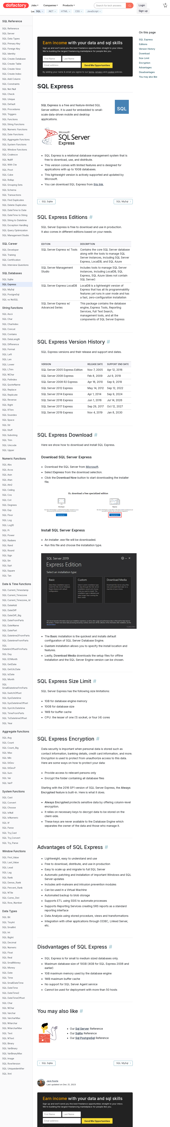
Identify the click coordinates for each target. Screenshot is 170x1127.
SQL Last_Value (10, 862)
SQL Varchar (9, 1013)
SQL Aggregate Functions (16, 139)
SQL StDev (8, 762)
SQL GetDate (9, 664)
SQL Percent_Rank (12, 887)
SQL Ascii (7, 314)
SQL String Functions (13, 124)
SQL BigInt (8, 937)
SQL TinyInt (8, 922)
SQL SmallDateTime (12, 982)
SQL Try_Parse (10, 842)
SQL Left (7, 354)
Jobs (34, 5)
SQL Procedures (11, 109)
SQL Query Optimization (15, 230)
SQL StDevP (9, 767)
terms (91, 72)
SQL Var (6, 778)
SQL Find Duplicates (13, 200)
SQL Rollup (8, 179)
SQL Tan (6, 575)
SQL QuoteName (11, 384)
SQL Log (7, 520)
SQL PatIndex (9, 379)
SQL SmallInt (9, 927)
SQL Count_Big (10, 747)
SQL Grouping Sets (12, 184)
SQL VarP (7, 783)
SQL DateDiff (9, 610)
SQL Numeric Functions (14, 129)
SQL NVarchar (9, 1023)
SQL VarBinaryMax (12, 1053)
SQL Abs (7, 464)
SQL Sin (6, 560)
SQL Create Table (11, 63)
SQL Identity (8, 53)
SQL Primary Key (11, 43)
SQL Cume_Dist (10, 897)
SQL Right (7, 404)
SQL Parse (8, 827)
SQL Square (8, 570)
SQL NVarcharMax (12, 1028)
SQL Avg (6, 737)
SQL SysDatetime (11, 697)
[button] (39, 11)
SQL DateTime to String (14, 215)
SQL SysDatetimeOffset (15, 703)
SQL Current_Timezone (14, 595)
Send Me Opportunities (97, 65)
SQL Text (7, 1033)
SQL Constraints (11, 83)
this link (98, 184)
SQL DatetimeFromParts (15, 640)
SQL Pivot (7, 169)
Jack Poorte (52, 1081)
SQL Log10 (8, 525)
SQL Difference (10, 344)
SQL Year (7, 723)
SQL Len (6, 359)
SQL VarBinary (9, 1048)
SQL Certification (11, 259)
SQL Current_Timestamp (15, 590)
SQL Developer (10, 249)
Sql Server (82, 1028)
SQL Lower (8, 364)
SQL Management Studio (15, 235)
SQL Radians (9, 540)
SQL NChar (8, 374)
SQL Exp (6, 510)
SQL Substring (9, 435)
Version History (147, 48)
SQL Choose (9, 807)
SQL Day (7, 654)
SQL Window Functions (14, 149)
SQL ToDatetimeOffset (14, 718)
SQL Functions (10, 119)
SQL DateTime (10, 987)
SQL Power (8, 535)
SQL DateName (10, 625)
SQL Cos (7, 494)
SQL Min (6, 757)
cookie (111, 72)
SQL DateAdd (9, 605)
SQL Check (8, 94)
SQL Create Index (11, 73)
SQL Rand (7, 545)
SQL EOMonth (9, 659)
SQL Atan (7, 479)
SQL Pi (5, 530)
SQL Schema (9, 189)
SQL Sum (7, 772)
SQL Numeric (9, 947)
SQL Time (7, 977)
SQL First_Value (10, 857)
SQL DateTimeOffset (13, 997)
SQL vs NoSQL (10, 299)
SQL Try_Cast (9, 832)
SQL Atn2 (7, 484)
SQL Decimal (9, 942)
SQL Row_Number (12, 902)
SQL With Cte (9, 164)
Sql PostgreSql (85, 1038)
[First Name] (52, 58)
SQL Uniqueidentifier (13, 1068)
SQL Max (7, 752)
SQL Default (8, 104)
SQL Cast (7, 797)
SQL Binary (8, 1043)
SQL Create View (11, 68)
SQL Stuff (7, 430)
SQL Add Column (11, 78)
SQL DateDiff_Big (11, 615)
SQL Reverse (9, 399)
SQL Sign (7, 555)
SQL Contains (9, 334)
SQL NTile (7, 892)
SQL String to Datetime (14, 220)
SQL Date (7, 972)
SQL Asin (7, 474)
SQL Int (6, 932)
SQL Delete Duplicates (14, 205)
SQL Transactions (11, 194)
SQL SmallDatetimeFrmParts (15, 686)
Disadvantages (147, 72)
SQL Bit (6, 917)
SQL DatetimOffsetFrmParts (14, 647)
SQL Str (6, 425)
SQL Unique (8, 99)
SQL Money (8, 967)
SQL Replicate (10, 394)
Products (68, 5)
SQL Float (7, 952)
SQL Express (9, 284)
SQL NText (8, 1038)
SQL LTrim (7, 369)
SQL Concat (8, 329)
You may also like (148, 76)
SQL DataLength (11, 339)
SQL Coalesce (10, 154)
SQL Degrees (9, 504)
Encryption (144, 62)
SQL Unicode (9, 445)
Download (144, 53)
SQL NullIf (7, 159)
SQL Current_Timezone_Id (16, 600)
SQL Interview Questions (15, 264)
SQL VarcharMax (11, 1018)
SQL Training (9, 254)
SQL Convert (9, 802)
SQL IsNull (7, 812)
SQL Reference (10, 28)
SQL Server (8, 33)
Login (142, 5)
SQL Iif (5, 822)
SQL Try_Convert (11, 837)
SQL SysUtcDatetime (13, 708)
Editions (143, 44)
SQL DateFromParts (13, 620)
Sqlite (79, 1033)
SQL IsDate (8, 674)
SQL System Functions (14, 144)
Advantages (145, 67)
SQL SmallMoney (11, 962)
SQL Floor (7, 515)
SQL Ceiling (8, 489)
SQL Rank (7, 877)
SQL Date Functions (12, 134)
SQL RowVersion (11, 1063)
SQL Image (8, 1058)
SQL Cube (7, 174)
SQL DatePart (9, 630)
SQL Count (8, 742)
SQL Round (8, 550)
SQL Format (8, 349)
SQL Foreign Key (11, 48)
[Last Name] (71, 58)
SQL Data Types (11, 38)
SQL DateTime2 (10, 992)
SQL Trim (7, 440)
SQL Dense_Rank (11, 882)
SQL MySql (8, 289)
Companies (49, 5)
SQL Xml (6, 1073)
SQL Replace (9, 389)
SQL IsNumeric (10, 817)
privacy (99, 72)
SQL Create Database (14, 58)
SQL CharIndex (10, 324)
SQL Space (8, 419)
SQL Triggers (9, 114)
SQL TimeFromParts (13, 713)
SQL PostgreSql (10, 294)
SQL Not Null (9, 89)
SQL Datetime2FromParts (16, 635)
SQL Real (7, 957)
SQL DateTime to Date (14, 210)
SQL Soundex (9, 414)
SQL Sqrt (7, 565)
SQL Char (7, 318)
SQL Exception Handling (15, 225)
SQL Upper (8, 450)
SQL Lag (6, 872)
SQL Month (8, 679)
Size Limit (144, 58)
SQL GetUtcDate (11, 669)
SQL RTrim (8, 409)
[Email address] (62, 65)
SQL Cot (6, 500)
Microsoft (92, 466)
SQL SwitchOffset (11, 693)
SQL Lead (7, 867)
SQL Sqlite (7, 279)
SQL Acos (7, 469)
